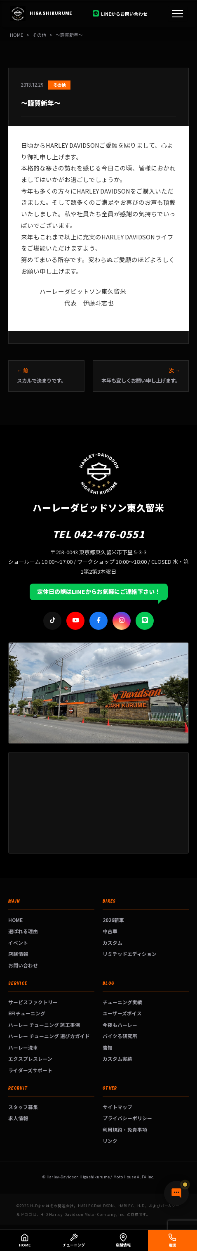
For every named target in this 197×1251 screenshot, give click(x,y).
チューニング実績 (122, 1001)
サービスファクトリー (33, 1001)
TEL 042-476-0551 (98, 534)
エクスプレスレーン (30, 1058)
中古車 (110, 930)
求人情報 (18, 1117)
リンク (110, 1140)
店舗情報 (18, 953)
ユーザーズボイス (122, 1013)
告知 (108, 1047)
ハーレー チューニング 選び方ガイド (49, 1035)
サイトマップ (117, 1106)
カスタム (112, 942)
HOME (16, 34)
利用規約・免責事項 (125, 1129)
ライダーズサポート (30, 1070)
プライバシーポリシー (127, 1117)
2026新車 (113, 919)
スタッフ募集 (23, 1106)
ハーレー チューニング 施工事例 (44, 1024)
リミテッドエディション (130, 953)
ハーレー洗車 (23, 1047)
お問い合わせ (23, 965)
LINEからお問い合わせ (120, 13)
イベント (18, 942)
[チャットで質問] (176, 1193)
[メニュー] (177, 13)
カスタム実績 (117, 1058)
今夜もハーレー (120, 1024)
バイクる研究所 (120, 1035)
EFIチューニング (26, 1013)
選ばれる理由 (23, 930)
